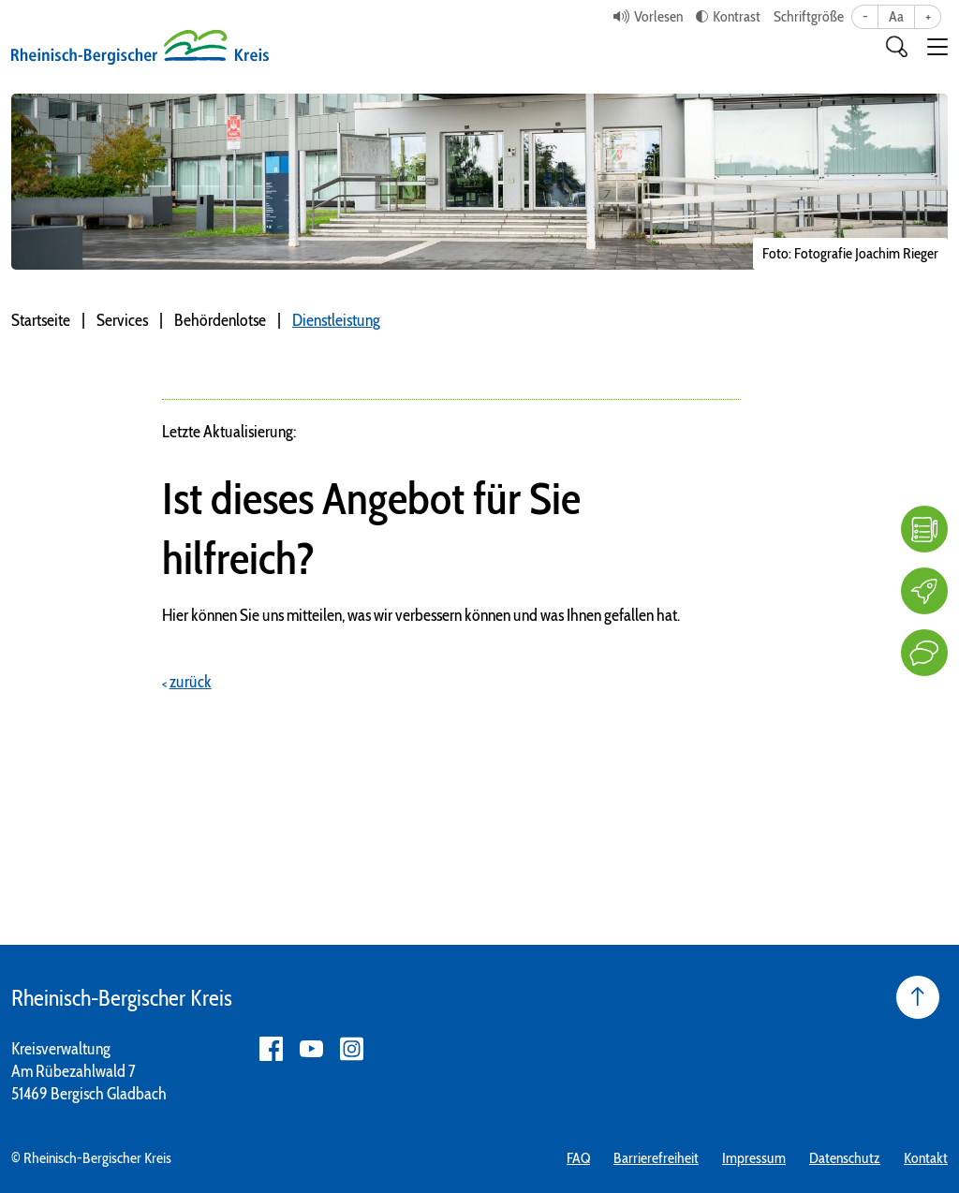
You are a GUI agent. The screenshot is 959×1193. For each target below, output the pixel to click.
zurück (191, 681)
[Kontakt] (924, 652)
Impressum (754, 1158)
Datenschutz (844, 1158)
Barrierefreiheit (656, 1158)
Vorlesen (658, 16)
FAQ (578, 1158)
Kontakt (926, 1158)
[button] (937, 47)
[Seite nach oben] (917, 997)
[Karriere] (924, 591)
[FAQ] (924, 529)
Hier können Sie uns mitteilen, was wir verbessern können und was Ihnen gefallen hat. (421, 615)
